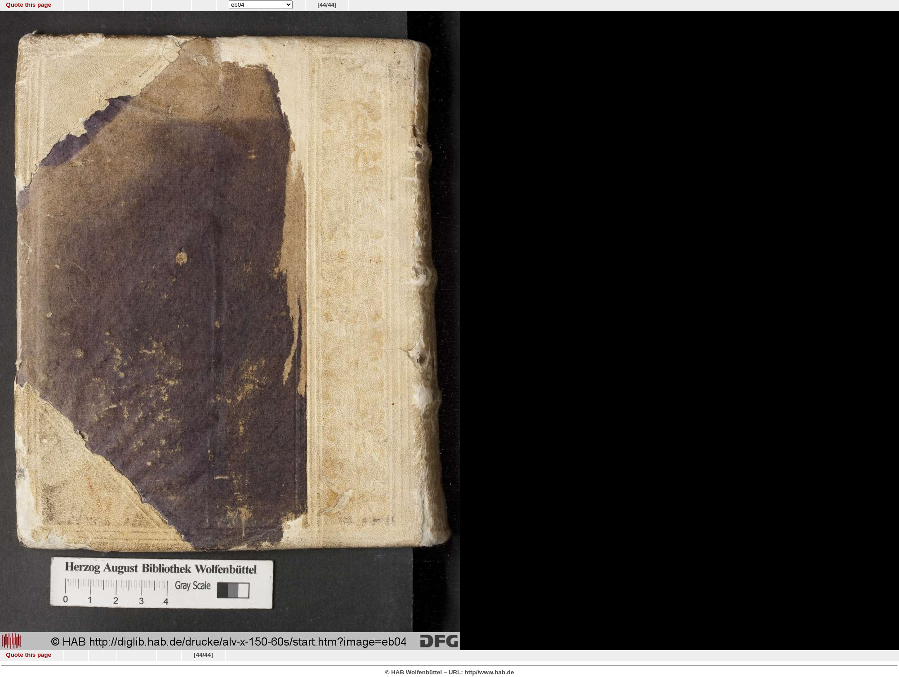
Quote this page (28, 4)
